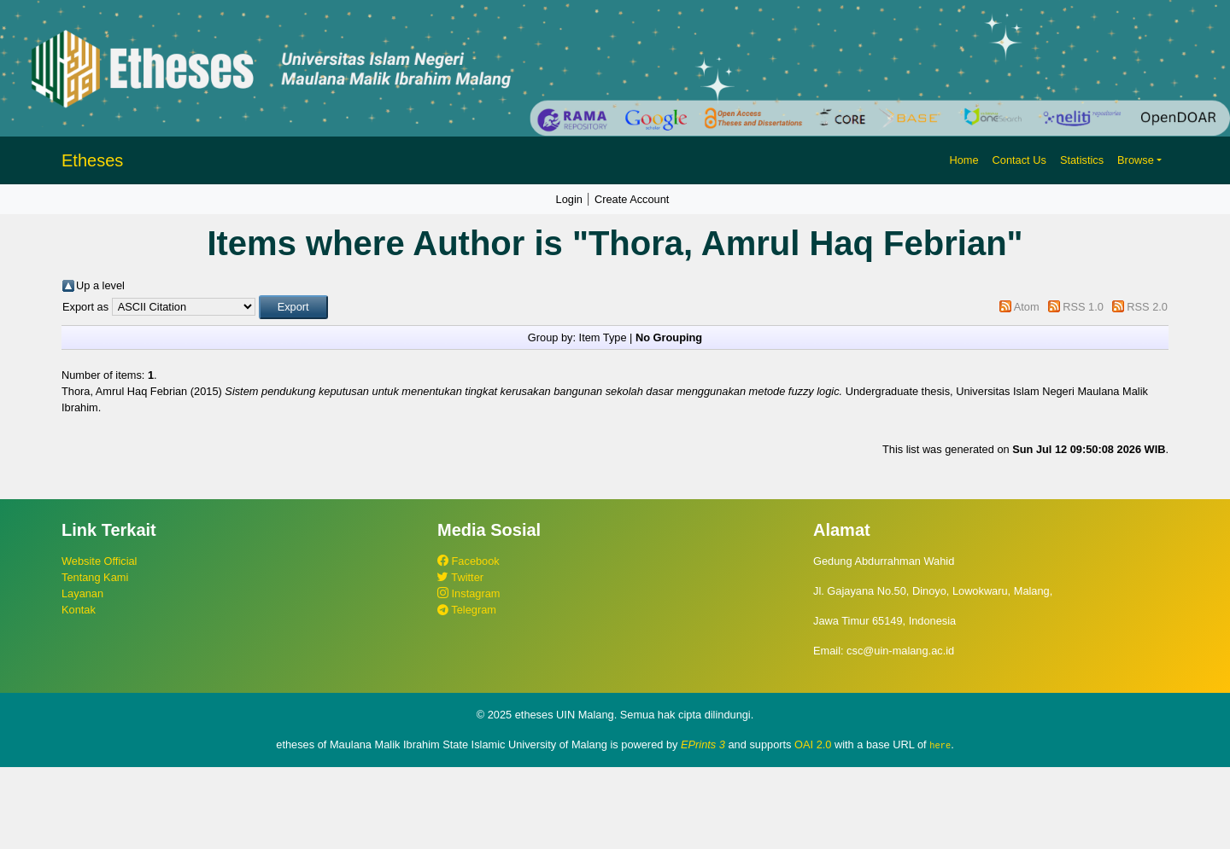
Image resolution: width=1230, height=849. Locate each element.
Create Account (632, 199)
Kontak (79, 609)
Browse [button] (1135, 160)
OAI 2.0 (812, 744)
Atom (1027, 306)
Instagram (468, 593)
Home (963, 160)
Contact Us (1019, 160)
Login (569, 199)
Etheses (92, 160)
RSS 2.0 (1147, 306)
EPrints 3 (703, 744)
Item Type (603, 337)
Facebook (468, 561)
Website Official (99, 561)
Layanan (82, 593)
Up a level (100, 285)
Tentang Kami (95, 577)
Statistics (1082, 160)
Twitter (460, 577)
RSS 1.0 (1083, 306)
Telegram (466, 609)
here (940, 745)
